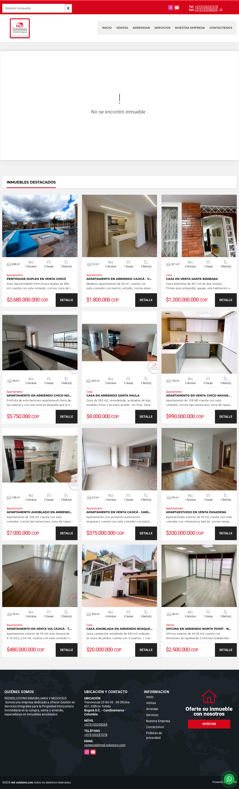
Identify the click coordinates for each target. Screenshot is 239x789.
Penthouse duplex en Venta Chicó (36, 279)
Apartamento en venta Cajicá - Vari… (118, 512)
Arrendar (141, 27)
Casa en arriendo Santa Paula (113, 395)
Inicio (107, 27)
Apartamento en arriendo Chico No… (39, 395)
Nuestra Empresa (190, 27)
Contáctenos (220, 27)
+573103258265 (206, 10)
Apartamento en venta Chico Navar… (198, 395)
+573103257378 (206, 6)
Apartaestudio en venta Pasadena (196, 512)
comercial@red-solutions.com (104, 745)
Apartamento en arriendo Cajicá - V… (119, 279)
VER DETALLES (40, 225)
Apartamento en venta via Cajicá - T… (39, 628)
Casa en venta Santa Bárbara (192, 279)
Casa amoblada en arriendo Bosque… (119, 628)
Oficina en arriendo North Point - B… (198, 628)
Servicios (162, 27)
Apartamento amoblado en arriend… (39, 512)
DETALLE (66, 300)
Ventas (122, 27)
